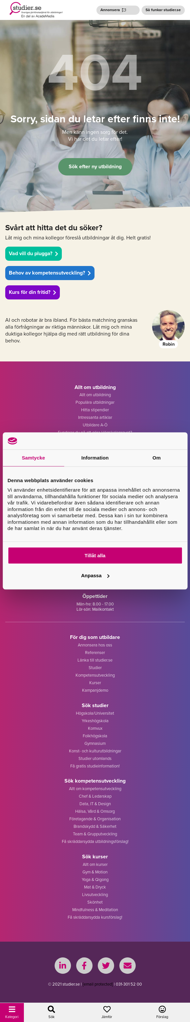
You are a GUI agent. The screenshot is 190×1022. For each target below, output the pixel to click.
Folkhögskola (95, 736)
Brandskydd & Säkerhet (95, 826)
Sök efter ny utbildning (95, 166)
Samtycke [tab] (33, 458)
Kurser (95, 683)
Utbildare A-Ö (95, 425)
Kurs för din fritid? (32, 292)
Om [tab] (156, 458)
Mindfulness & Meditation (95, 910)
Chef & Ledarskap (95, 796)
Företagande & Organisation (95, 819)
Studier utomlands (95, 758)
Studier (95, 667)
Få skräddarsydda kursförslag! (95, 917)
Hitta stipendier (95, 410)
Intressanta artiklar (95, 417)
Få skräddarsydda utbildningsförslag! (95, 841)
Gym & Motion (95, 872)
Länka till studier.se (95, 660)
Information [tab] (95, 458)
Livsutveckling (95, 894)
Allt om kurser (95, 864)
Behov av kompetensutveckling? (50, 272)
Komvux (95, 728)
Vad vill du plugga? (33, 253)
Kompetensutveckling (95, 675)
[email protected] (98, 984)
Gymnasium (95, 743)
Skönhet (95, 902)
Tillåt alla (95, 555)
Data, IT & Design (95, 804)
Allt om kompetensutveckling (95, 789)
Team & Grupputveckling (95, 834)
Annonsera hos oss (95, 645)
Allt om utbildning (95, 395)
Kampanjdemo (95, 690)
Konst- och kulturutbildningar (95, 751)
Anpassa (95, 575)
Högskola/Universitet (95, 713)
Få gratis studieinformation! (95, 766)
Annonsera (113, 10)
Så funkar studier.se (163, 10)
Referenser (95, 652)
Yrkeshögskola (95, 721)
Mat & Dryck (95, 887)
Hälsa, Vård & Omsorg (95, 811)
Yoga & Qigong (95, 879)
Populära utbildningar (95, 402)
